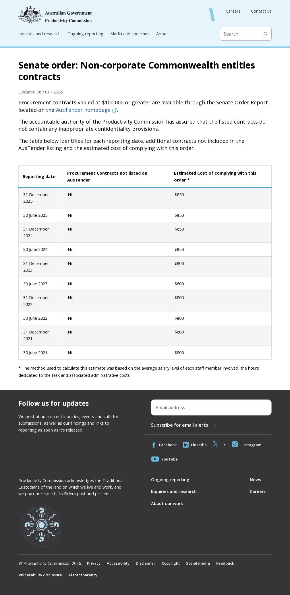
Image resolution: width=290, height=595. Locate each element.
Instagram (247, 445)
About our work (167, 503)
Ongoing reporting (85, 33)
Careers (233, 11)
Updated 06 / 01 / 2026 (40, 91)
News (255, 479)
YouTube (164, 459)
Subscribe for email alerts (184, 425)
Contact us (261, 11)
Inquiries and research (39, 33)
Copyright (171, 563)
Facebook (164, 445)
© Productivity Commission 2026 (49, 563)
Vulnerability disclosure (40, 575)
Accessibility (118, 563)
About (162, 33)
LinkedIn (195, 445)
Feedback (225, 563)
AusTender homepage (86, 109)
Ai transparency (82, 575)
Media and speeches (129, 33)
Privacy (93, 563)
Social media (198, 563)
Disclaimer (145, 563)
